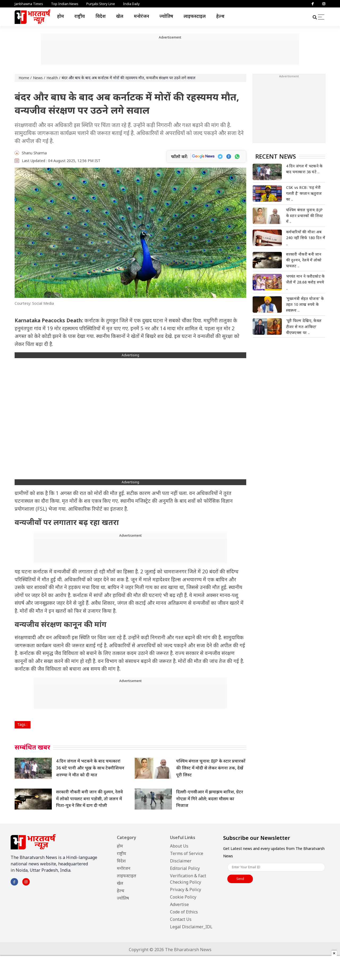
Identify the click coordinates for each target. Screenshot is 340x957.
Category (126, 837)
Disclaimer (181, 861)
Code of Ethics (184, 912)
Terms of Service (186, 853)
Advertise (179, 904)
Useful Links (182, 837)
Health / (53, 77)
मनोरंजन (141, 16)
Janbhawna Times (29, 3)
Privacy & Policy (185, 889)
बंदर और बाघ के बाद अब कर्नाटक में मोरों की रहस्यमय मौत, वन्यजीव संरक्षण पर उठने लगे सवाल (129, 77)
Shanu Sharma (34, 152)
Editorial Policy (185, 868)
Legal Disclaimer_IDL (191, 927)
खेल (119, 16)
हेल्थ (220, 16)
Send (240, 878)
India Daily (131, 3)
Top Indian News (64, 3)
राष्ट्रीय (79, 16)
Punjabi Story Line (100, 3)
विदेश (101, 16)
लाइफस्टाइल (195, 16)
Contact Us (181, 919)
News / (39, 77)
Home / (25, 77)
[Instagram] (323, 3)
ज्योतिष (166, 16)
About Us (179, 846)
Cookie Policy (183, 897)
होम (60, 16)
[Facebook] (312, 3)
